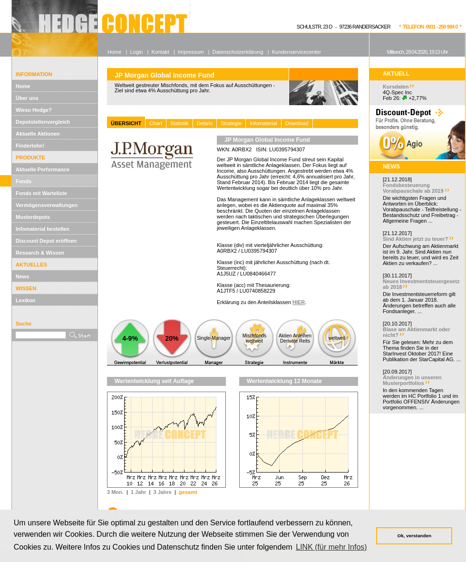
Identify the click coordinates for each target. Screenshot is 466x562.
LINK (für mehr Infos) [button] (331, 547)
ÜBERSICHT (126, 123)
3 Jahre (162, 492)
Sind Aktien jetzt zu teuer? (415, 239)
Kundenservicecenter (296, 52)
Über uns (27, 98)
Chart (155, 123)
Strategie (231, 123)
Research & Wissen (40, 253)
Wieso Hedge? (34, 110)
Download (297, 123)
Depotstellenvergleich (43, 122)
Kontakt (160, 52)
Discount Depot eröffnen (46, 241)
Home (23, 86)
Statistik (179, 123)
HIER (298, 302)
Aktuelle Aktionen (38, 134)
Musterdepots (33, 217)
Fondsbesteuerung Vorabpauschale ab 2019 (413, 188)
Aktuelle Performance (42, 169)
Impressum (191, 52)
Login (136, 52)
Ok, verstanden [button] (414, 535)
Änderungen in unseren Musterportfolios (412, 380)
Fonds (23, 181)
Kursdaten (395, 86)
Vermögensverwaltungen (47, 205)
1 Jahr (138, 492)
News (22, 276)
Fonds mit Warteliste (41, 193)
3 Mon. (115, 492)
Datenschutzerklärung (238, 52)
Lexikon (26, 300)
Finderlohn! (30, 145)
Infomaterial (263, 123)
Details (205, 123)
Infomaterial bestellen (42, 229)
